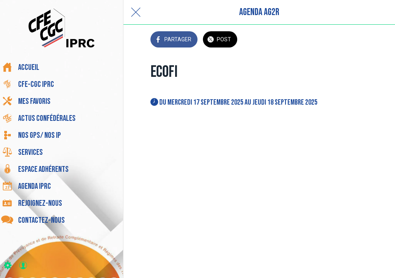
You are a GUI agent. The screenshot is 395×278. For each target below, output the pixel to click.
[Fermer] (135, 12)
